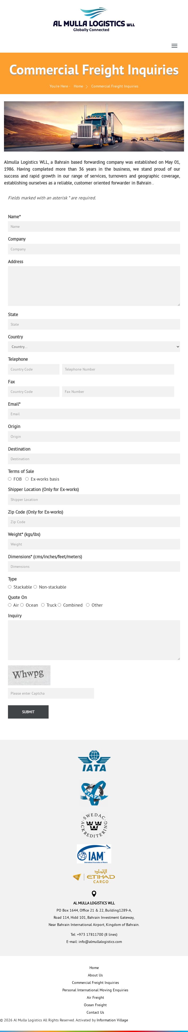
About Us (95, 975)
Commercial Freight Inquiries (95, 982)
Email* (14, 404)
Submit (28, 712)
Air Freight (95, 997)
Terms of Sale (21, 471)
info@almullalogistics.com (100, 941)
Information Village (112, 1020)
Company (16, 239)
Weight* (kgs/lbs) (24, 534)
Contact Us (95, 1012)
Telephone (18, 359)
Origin (14, 426)
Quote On (17, 597)
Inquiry (15, 615)
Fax (11, 381)
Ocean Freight (95, 1004)
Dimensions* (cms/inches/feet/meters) (45, 556)
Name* (14, 216)
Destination (19, 449)
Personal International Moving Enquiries (95, 990)
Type (12, 579)
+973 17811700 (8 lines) (97, 934)
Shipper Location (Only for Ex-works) (43, 489)
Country (15, 336)
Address (15, 261)
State (13, 314)
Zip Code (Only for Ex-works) (35, 512)
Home (78, 86)
